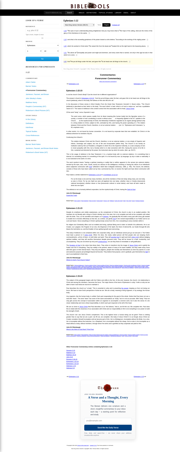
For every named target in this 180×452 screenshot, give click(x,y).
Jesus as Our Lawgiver (87, 266)
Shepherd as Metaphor (115, 335)
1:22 (65, 61)
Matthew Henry (31, 102)
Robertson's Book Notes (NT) (37, 152)
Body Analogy (77, 200)
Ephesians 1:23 (139, 84)
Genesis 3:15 (70, 350)
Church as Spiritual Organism (116, 265)
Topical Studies (31, 131)
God (90, 167)
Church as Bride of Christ (103, 265)
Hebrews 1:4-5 (71, 366)
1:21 (65, 53)
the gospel (124, 288)
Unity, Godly (135, 335)
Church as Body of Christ (90, 265)
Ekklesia (112, 200)
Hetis (124, 200)
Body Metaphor (84, 200)
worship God (115, 237)
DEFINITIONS (91, 13)
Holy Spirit (128, 200)
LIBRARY (118, 13)
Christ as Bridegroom (79, 265)
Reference (30, 26)
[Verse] (51, 51)
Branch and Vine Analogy (102, 334)
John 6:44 (88, 235)
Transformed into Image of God (78, 268)
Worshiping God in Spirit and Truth (94, 268)
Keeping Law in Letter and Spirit (142, 267)
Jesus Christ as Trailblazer (128, 267)
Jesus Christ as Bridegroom (93, 335)
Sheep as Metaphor (105, 335)
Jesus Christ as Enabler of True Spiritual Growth (123, 266)
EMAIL (126, 13)
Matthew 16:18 (71, 355)
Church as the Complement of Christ (132, 265)
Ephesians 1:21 (74, 84)
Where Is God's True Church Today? (78, 260)
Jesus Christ (130, 108)
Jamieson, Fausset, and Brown (37, 94)
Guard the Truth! (71, 195)
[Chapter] (34, 51)
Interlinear (29, 127)
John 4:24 (135, 237)
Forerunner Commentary (36, 90)
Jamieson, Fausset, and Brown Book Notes (42, 148)
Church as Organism (82, 335)
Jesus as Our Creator (76, 266)
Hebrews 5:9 (70, 368)
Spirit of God (131, 189)
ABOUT (133, 13)
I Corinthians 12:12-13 (110, 175)
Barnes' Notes (31, 86)
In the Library (31, 119)
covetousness (102, 241)
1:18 (65, 31)
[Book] (42, 45)
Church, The (106, 200)
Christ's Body (100, 200)
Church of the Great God (83, 445)
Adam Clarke (30, 82)
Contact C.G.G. (93, 445)
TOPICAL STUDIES (106, 13)
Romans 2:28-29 (71, 359)
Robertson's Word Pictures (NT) (38, 110)
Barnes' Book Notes (33, 144)
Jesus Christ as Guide (140, 266)
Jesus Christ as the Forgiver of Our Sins (92, 267)
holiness (105, 216)
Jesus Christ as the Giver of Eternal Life (112, 267)
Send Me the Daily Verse (108, 427)
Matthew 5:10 (70, 352)
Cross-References (32, 135)
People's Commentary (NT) (36, 106)
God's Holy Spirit (118, 200)
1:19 (65, 40)
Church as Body (123, 334)
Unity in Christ (128, 335)
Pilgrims (69, 268)
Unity (123, 335)
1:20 (65, 46)
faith (146, 252)
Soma (133, 200)
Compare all (116, 25)
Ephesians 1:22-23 (88, 98)
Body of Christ (92, 200)
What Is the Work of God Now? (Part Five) (80, 329)
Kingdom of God (74, 245)
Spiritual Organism (139, 200)
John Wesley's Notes (33, 98)
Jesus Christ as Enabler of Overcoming (102, 266)
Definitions (30, 123)
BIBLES (81, 13)
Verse (99, 25)
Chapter (106, 25)
